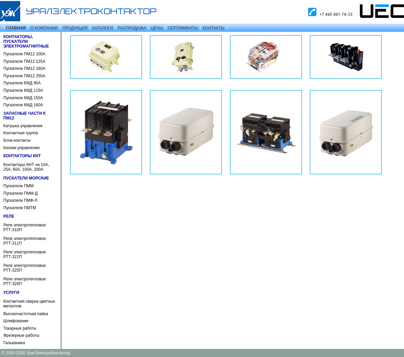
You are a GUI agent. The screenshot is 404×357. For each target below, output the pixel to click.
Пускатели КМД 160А (23, 105)
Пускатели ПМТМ (19, 207)
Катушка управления (22, 125)
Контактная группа (20, 133)
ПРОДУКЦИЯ (75, 28)
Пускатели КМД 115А (23, 90)
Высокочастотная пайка (25, 313)
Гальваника (14, 342)
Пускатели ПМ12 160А (24, 68)
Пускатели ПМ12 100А (24, 54)
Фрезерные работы (21, 335)
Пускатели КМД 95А (22, 83)
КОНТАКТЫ (214, 28)
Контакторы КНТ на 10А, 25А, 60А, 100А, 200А (26, 167)
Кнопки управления (21, 147)
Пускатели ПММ (18, 186)
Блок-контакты (17, 140)
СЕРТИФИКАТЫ (183, 28)
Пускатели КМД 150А (23, 97)
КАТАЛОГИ (102, 28)
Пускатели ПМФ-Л (20, 200)
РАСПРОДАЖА (132, 28)
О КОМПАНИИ (44, 28)
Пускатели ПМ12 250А (24, 76)
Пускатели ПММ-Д (20, 193)
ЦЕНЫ (157, 28)
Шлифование (15, 321)
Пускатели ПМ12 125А (24, 61)
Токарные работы (19, 328)
